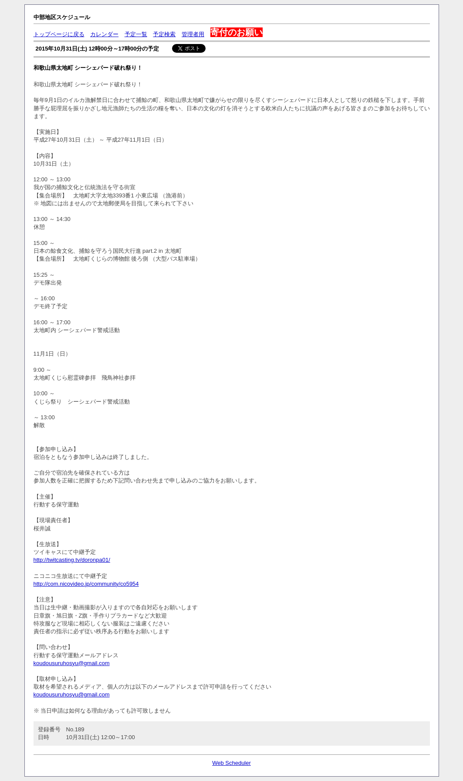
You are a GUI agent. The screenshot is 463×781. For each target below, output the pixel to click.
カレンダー (104, 34)
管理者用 (193, 34)
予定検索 (164, 34)
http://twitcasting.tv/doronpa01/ (72, 560)
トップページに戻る (59, 34)
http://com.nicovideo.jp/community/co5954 (86, 584)
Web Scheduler (231, 763)
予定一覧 (136, 34)
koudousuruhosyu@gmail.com (72, 663)
